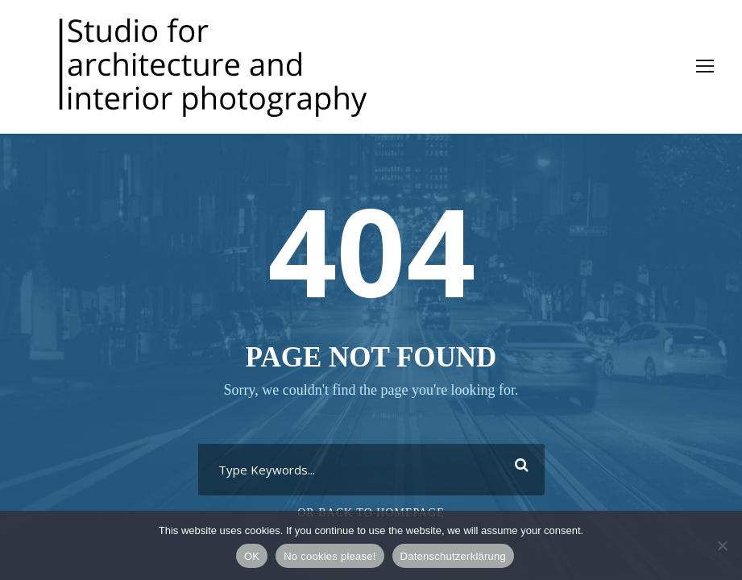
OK (251, 556)
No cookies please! (329, 556)
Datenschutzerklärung (453, 556)
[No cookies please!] (722, 545)
